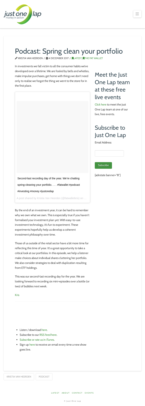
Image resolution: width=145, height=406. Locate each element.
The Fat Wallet (93, 58)
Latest (77, 58)
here (44, 330)
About (66, 393)
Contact (77, 393)
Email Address (103, 142)
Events (89, 393)
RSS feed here (48, 335)
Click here (100, 104)
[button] (137, 14)
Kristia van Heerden (19, 376)
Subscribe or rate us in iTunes (37, 339)
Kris (17, 295)
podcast (44, 376)
